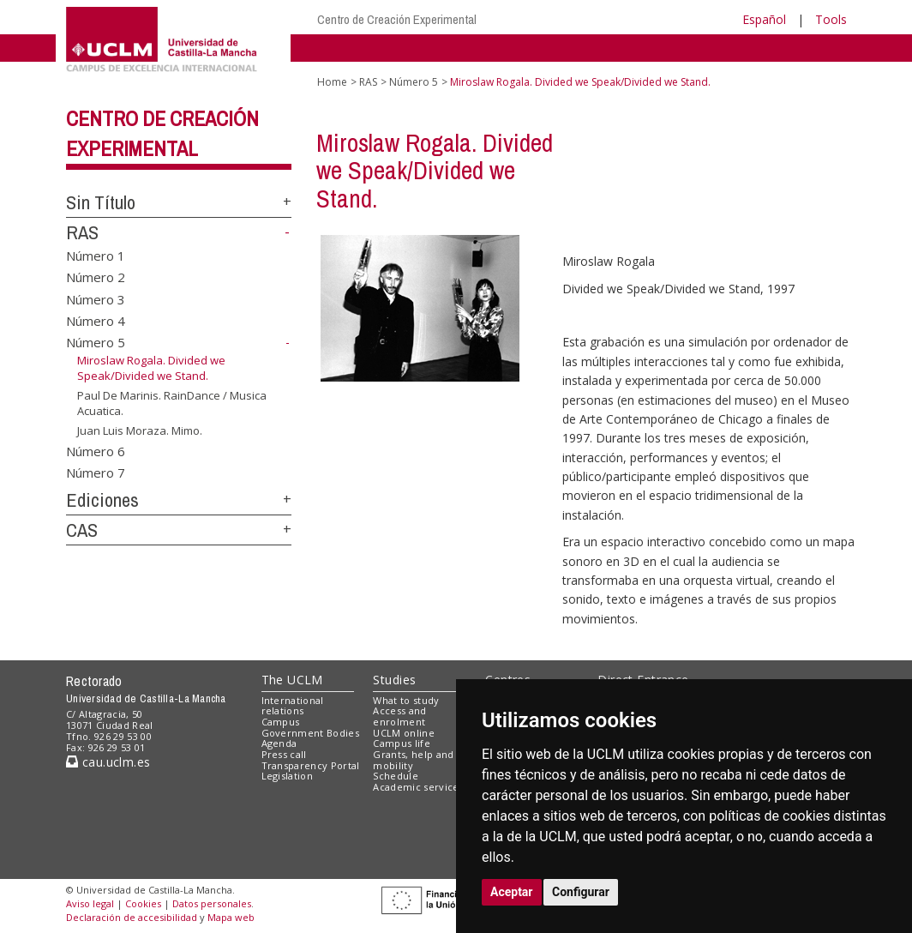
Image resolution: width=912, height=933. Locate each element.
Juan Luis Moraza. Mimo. (139, 430)
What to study (406, 700)
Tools (831, 19)
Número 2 (95, 277)
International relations (292, 706)
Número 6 (95, 450)
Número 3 (95, 298)
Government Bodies (310, 732)
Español (764, 19)
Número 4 (95, 320)
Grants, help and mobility (413, 760)
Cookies (143, 903)
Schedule (395, 775)
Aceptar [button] (511, 892)
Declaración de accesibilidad (131, 917)
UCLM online (404, 732)
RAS (82, 232)
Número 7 (95, 472)
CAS (82, 530)
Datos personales (211, 903)
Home (332, 82)
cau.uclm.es (108, 762)
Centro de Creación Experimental (397, 19)
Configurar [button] (580, 892)
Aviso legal (90, 903)
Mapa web (231, 917)
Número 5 (95, 342)
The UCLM (292, 679)
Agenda (279, 743)
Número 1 (95, 254)
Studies (394, 679)
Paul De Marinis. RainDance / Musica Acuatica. (172, 403)
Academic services (418, 786)
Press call (284, 754)
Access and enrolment (399, 716)
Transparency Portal (310, 765)
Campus (280, 721)
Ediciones (102, 500)
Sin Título (100, 202)
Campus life (401, 743)
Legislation (287, 775)
